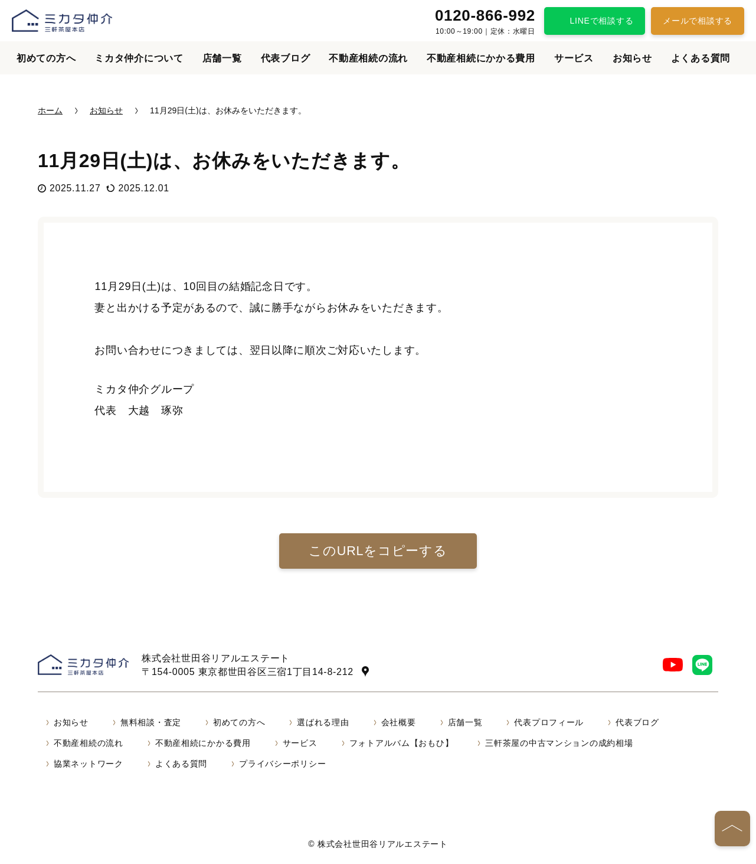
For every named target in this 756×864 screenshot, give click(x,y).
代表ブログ (285, 58)
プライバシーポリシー (282, 763)
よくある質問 (700, 58)
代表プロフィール (549, 722)
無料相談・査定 (150, 722)
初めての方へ (46, 58)
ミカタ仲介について (138, 58)
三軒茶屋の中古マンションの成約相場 (559, 743)
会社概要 (398, 722)
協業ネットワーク (88, 763)
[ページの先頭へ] (732, 828)
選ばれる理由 (323, 722)
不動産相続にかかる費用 (481, 58)
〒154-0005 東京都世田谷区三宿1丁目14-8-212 (251, 671)
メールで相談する (697, 20)
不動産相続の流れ (368, 58)
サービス (574, 58)
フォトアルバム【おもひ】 (401, 743)
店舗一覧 (222, 58)
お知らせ (632, 58)
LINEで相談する (602, 20)
